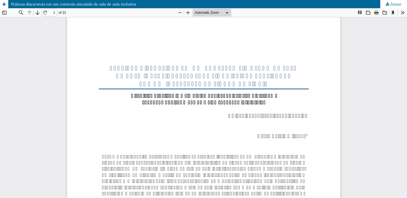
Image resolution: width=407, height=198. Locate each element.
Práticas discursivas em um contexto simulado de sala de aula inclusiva (73, 4)
